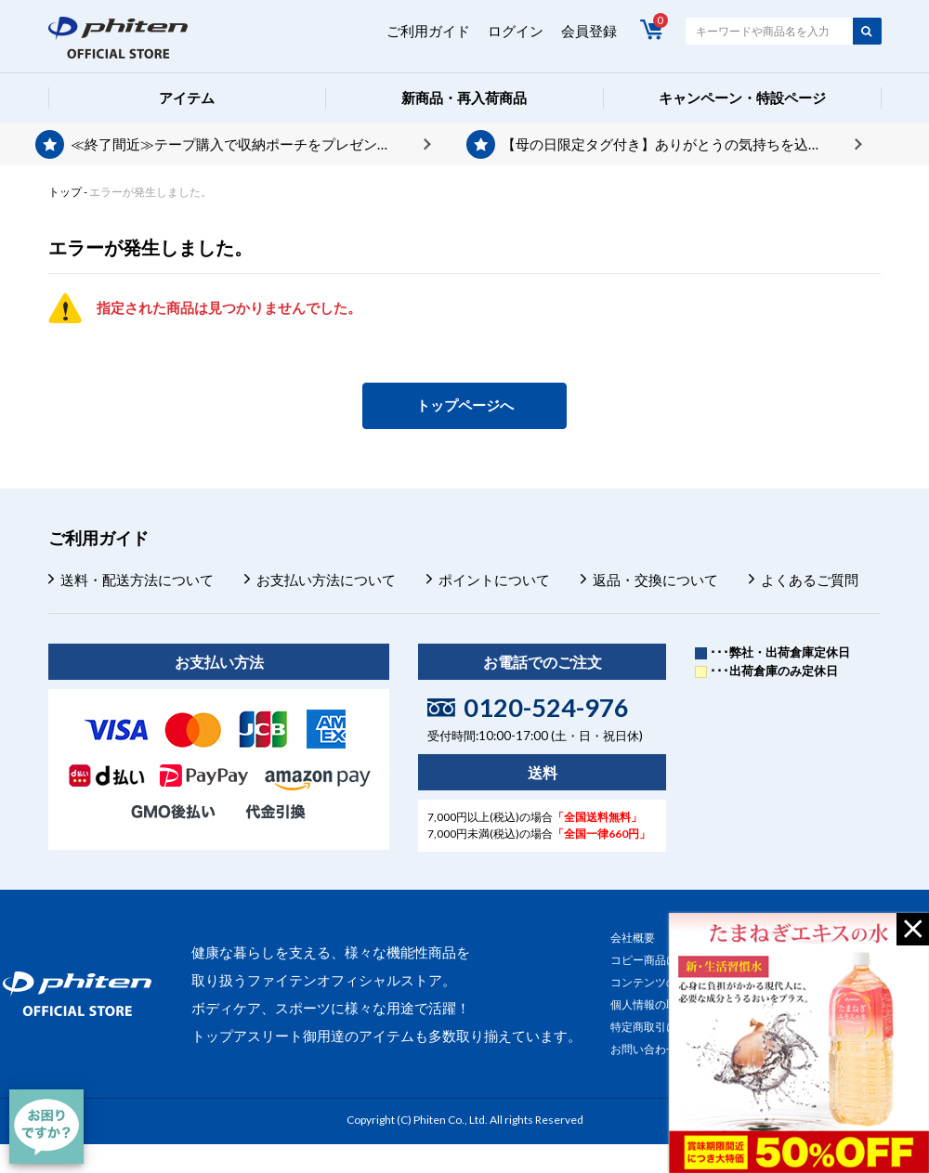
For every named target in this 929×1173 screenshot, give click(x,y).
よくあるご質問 (809, 579)
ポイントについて (494, 579)
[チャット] (46, 1126)
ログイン (515, 30)
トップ (65, 192)
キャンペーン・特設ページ (742, 97)
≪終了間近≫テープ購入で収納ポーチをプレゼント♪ (235, 144)
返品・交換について (655, 579)
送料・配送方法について (137, 579)
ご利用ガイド (428, 30)
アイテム (187, 97)
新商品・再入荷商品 (464, 97)
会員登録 (589, 30)
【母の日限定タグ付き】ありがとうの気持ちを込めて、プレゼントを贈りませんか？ (682, 144)
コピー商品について (660, 960)
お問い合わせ (643, 1049)
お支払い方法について (326, 579)
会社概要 (632, 938)
